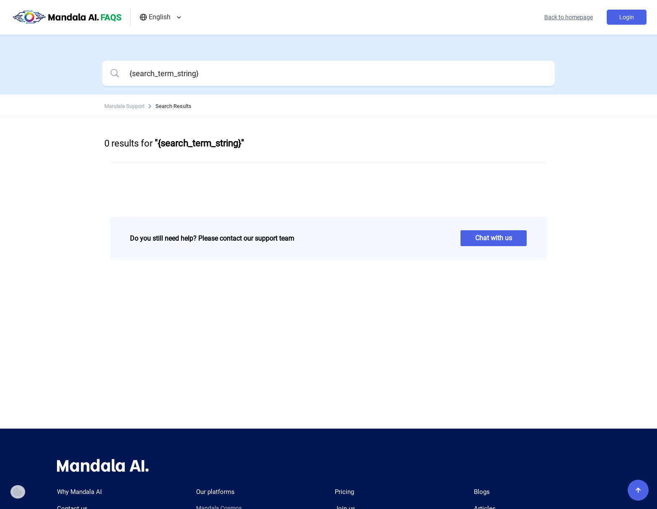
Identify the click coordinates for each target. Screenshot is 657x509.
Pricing (344, 492)
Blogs (482, 492)
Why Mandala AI (79, 492)
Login (626, 17)
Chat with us (493, 238)
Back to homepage (568, 17)
